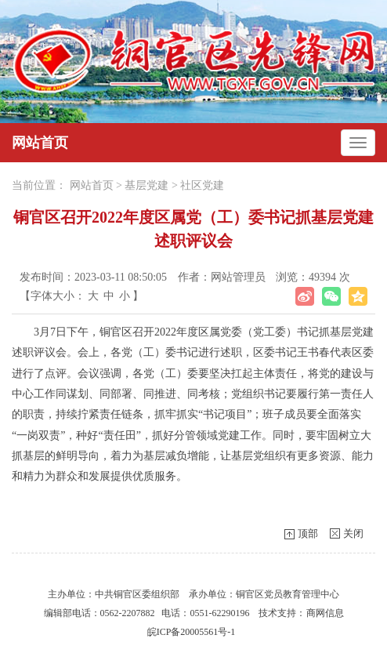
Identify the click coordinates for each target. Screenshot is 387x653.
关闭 (353, 533)
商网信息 (325, 613)
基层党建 (146, 185)
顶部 (308, 533)
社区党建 (202, 185)
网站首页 (40, 143)
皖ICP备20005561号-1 (191, 631)
